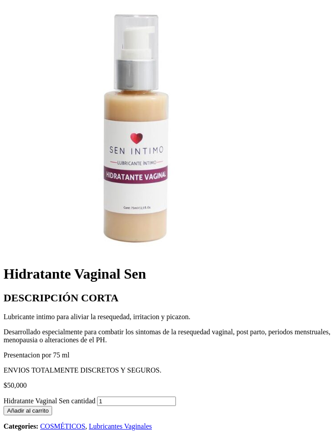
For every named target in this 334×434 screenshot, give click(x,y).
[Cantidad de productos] (136, 401)
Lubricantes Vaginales (120, 426)
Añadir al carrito (28, 410)
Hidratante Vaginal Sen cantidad (49, 401)
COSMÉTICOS (62, 426)
